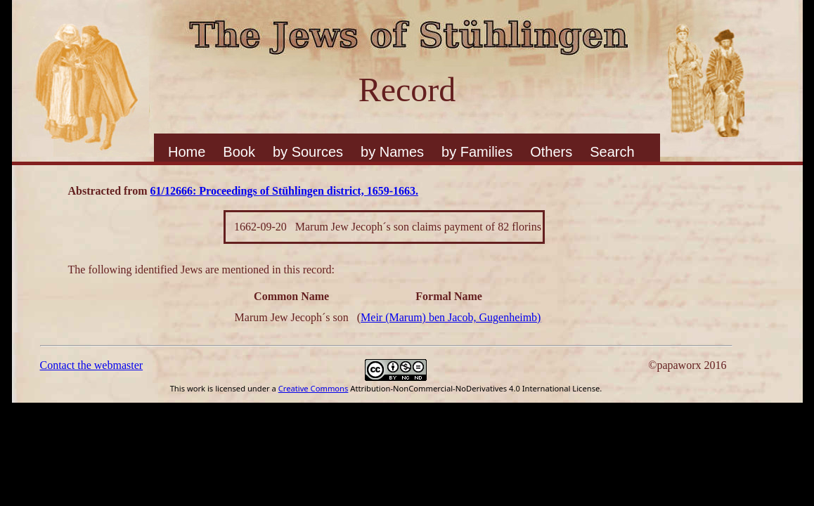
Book (239, 152)
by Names (392, 152)
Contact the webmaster (91, 365)
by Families (476, 152)
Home (186, 152)
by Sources (308, 152)
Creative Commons (313, 388)
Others (551, 152)
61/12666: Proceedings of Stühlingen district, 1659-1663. (284, 191)
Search (612, 152)
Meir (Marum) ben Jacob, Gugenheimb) (451, 317)
